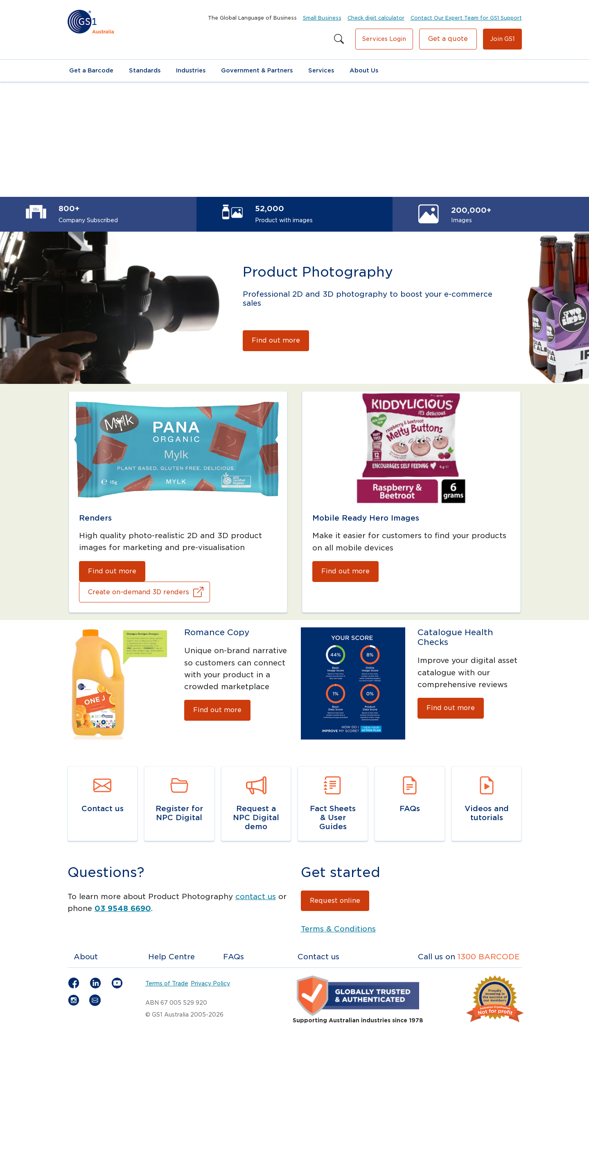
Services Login (384, 39)
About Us (364, 70)
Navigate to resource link (322, 778)
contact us (255, 896)
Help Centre (171, 956)
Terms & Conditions (338, 929)
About (86, 956)
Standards (144, 70)
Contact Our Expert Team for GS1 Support (466, 18)
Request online (335, 900)
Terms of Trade (166, 983)
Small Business (322, 18)
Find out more (276, 340)
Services (321, 70)
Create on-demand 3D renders (138, 592)
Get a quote (448, 39)
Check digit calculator (376, 18)
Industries (190, 70)
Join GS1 (502, 39)
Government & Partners (257, 70)
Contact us (318, 956)
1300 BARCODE (489, 956)
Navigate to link (98, 772)
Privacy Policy (210, 983)
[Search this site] (339, 39)
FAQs (233, 956)
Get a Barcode (91, 70)
